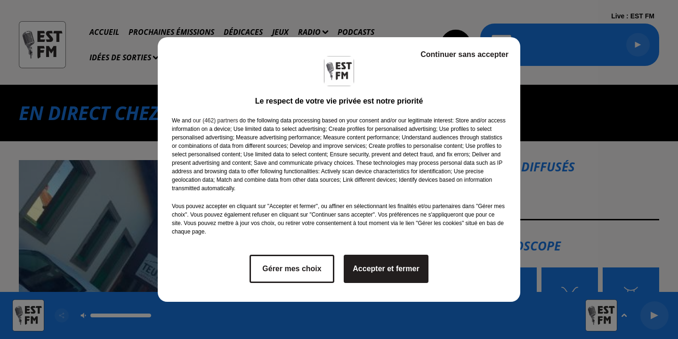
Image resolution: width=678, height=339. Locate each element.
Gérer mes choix (291, 269)
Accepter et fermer (386, 269)
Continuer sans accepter (464, 54)
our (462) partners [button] (215, 120)
